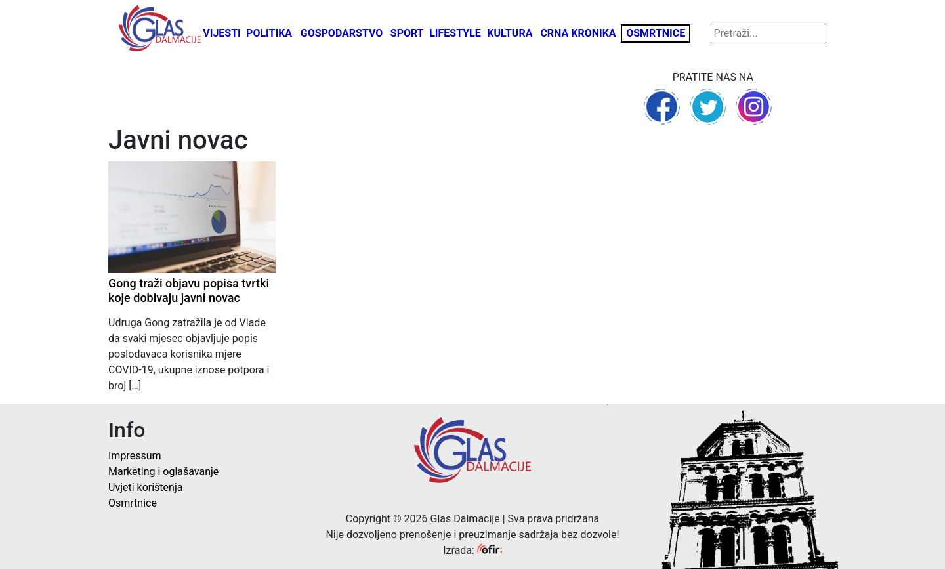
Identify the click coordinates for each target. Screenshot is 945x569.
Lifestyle (455, 33)
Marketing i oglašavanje (163, 471)
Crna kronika (578, 33)
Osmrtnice (655, 33)
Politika (269, 33)
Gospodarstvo (342, 33)
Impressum (134, 456)
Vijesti (222, 33)
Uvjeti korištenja (145, 487)
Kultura (509, 33)
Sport (407, 33)
